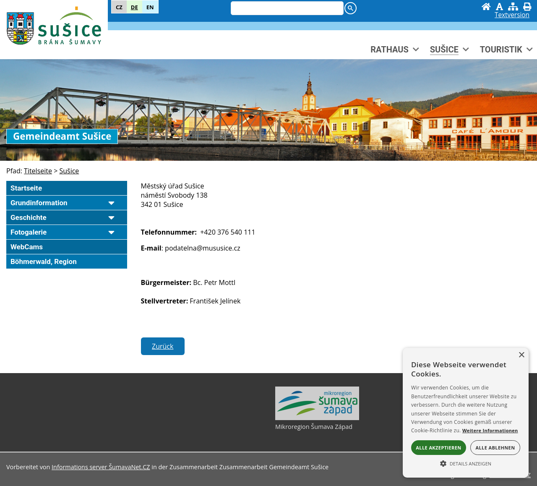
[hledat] (286, 9)
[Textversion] (512, 15)
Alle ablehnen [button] (495, 447)
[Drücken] (527, 6)
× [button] (521, 355)
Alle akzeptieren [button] (438, 447)
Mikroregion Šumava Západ (313, 427)
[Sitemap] (513, 6)
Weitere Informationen (490, 430)
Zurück (162, 346)
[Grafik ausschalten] (499, 6)
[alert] (466, 413)
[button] (465, 463)
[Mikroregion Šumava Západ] (317, 418)
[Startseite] (486, 6)
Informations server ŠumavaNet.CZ (101, 467)
